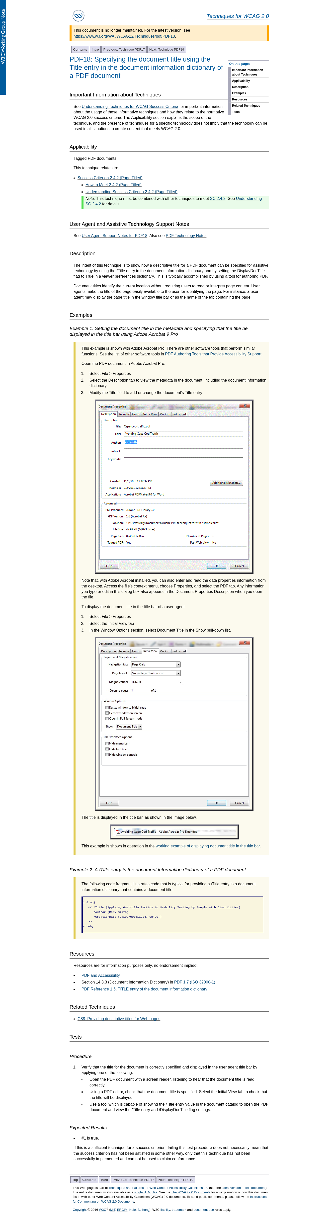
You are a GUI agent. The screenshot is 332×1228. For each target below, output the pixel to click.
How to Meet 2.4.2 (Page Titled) (113, 185)
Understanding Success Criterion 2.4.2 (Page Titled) (131, 192)
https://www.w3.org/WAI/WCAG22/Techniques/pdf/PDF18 (124, 36)
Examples (239, 93)
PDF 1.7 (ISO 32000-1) (194, 982)
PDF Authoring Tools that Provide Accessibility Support (213, 354)
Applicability (241, 80)
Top (75, 1180)
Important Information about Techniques (247, 72)
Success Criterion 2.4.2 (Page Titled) (110, 178)
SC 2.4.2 (218, 198)
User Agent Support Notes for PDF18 (114, 236)
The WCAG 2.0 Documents (191, 1192)
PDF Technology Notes (186, 236)
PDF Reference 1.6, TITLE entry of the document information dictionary (144, 989)
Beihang (144, 1210)
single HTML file (145, 1192)
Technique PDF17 (124, 49)
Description (240, 87)
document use (204, 1210)
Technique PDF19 (166, 49)
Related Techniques (246, 105)
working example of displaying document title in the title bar (208, 846)
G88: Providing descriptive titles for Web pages (119, 1019)
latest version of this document (244, 1188)
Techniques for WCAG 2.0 (238, 16)
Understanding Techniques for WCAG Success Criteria (130, 106)
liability (165, 1210)
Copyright (80, 1210)
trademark (179, 1210)
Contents (80, 49)
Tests (236, 112)
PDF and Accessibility (101, 975)
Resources (239, 99)
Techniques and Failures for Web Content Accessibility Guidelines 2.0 (158, 1188)
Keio (132, 1210)
